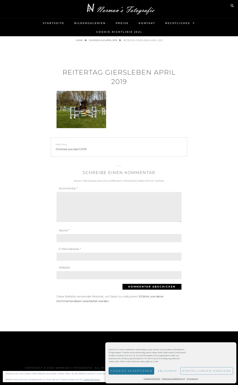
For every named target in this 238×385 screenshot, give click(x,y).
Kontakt (147, 23)
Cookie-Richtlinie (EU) (119, 31)
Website (64, 267)
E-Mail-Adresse (70, 249)
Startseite (53, 23)
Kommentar (68, 188)
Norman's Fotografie (74, 367)
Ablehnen (167, 370)
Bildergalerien (90, 23)
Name (64, 230)
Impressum (192, 378)
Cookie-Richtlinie (152, 378)
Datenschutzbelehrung (173, 378)
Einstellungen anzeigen (206, 370)
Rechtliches (177, 23)
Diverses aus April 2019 (103, 40)
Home (79, 40)
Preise (122, 23)
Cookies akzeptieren (131, 370)
